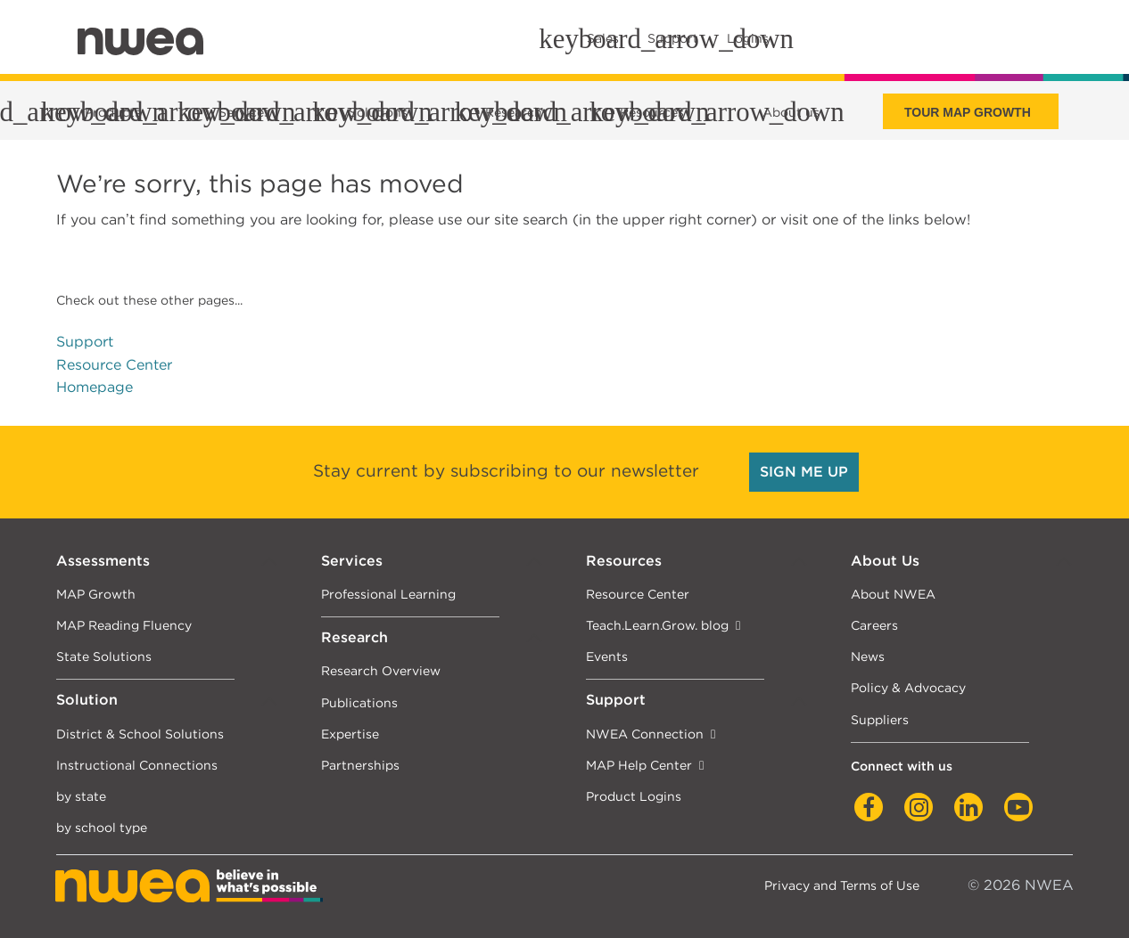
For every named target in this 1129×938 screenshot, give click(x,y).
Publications (359, 702)
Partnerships (360, 764)
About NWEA (893, 593)
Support (84, 341)
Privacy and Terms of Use (841, 885)
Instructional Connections (137, 764)
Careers (874, 624)
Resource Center (114, 364)
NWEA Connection (645, 733)
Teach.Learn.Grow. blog (657, 624)
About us (791, 112)
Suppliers (880, 719)
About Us (885, 560)
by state (81, 795)
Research (354, 637)
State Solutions (104, 656)
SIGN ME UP (804, 471)
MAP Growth (96, 593)
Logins (748, 38)
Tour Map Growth (967, 112)
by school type (101, 827)
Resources (624, 560)
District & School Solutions (140, 733)
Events (607, 656)
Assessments (103, 560)
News (868, 656)
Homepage (94, 387)
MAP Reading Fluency (124, 624)
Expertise (350, 733)
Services (352, 560)
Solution (87, 699)
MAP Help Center (639, 764)
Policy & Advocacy (908, 687)
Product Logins (633, 795)
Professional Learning (388, 593)
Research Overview (381, 670)
